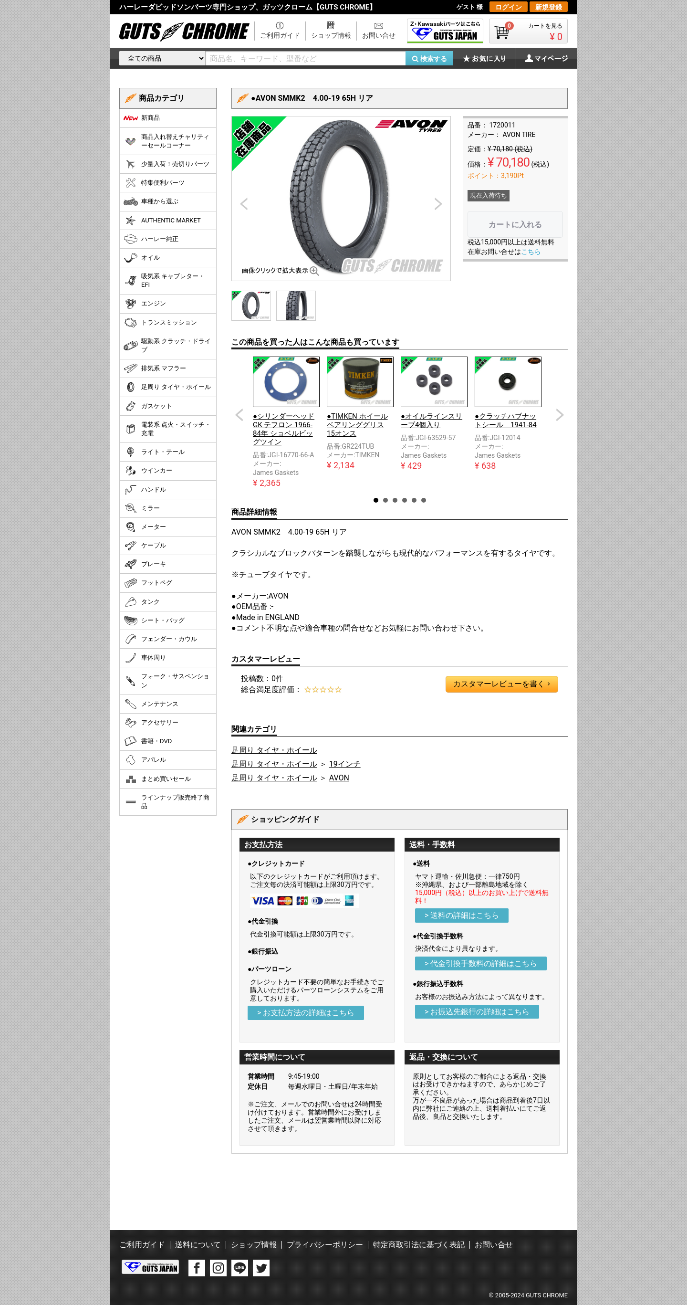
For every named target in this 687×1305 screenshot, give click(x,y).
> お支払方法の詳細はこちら (305, 1012)
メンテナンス (151, 704)
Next (560, 414)
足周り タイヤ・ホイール (274, 750)
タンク (142, 602)
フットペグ (148, 583)
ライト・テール (154, 452)
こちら (531, 251)
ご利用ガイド (280, 35)
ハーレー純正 (151, 239)
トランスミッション (160, 322)
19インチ (345, 763)
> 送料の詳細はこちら (462, 915)
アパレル (145, 760)
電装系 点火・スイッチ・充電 (167, 429)
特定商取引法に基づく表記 (419, 1244)
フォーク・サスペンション (166, 680)
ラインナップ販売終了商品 (166, 802)
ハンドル (145, 490)
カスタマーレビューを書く (501, 684)
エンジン (145, 304)
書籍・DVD (148, 741)
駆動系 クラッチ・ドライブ (167, 345)
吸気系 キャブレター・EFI (164, 280)
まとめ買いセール (157, 779)
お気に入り (489, 58)
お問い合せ (379, 35)
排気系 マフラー (155, 368)
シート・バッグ (154, 620)
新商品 (142, 118)
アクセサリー (151, 722)
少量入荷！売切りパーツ (166, 164)
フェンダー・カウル (160, 639)
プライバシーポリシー (325, 1244)
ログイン (508, 7)
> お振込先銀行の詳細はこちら (477, 1011)
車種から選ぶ (151, 201)
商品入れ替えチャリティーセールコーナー (166, 141)
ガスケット (148, 406)
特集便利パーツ (154, 183)
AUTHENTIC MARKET (162, 220)
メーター (145, 527)
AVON (339, 777)
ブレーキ (145, 564)
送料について (198, 1244)
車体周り (145, 658)
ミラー (142, 508)
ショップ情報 (331, 35)
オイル (142, 258)
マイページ (541, 58)
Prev (239, 414)
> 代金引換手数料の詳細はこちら (481, 963)
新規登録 (548, 7)
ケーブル (145, 545)
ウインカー (148, 470)
